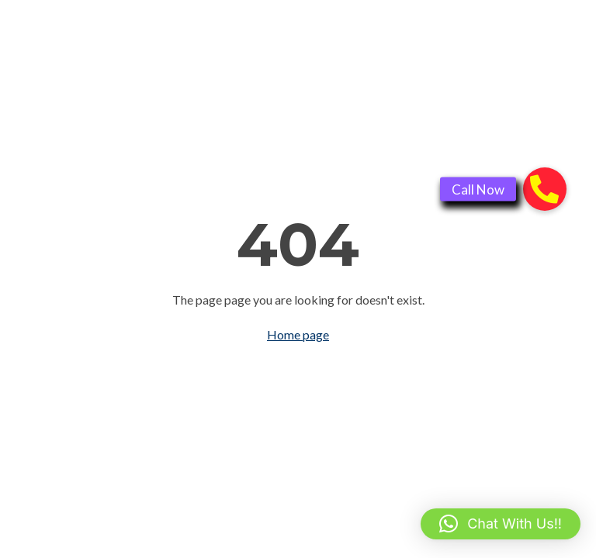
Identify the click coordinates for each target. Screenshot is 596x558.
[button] (500, 523)
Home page (298, 334)
